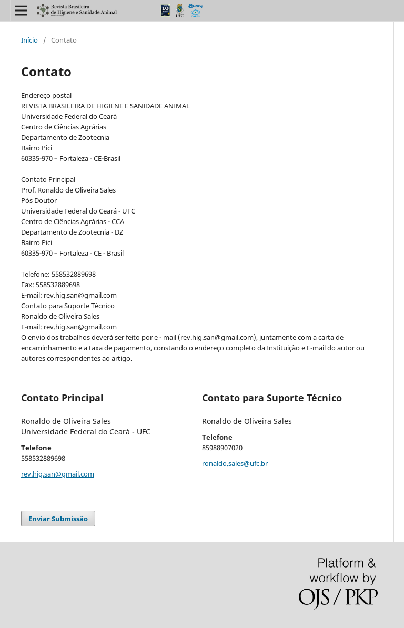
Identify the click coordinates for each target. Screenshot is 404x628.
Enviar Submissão (58, 518)
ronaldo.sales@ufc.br (235, 463)
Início (29, 40)
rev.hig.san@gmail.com (57, 474)
